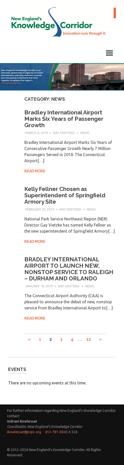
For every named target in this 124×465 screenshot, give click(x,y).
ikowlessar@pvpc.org (24, 432)
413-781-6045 (56, 432)
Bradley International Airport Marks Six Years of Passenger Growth (63, 118)
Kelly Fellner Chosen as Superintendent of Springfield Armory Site (64, 195)
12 (88, 339)
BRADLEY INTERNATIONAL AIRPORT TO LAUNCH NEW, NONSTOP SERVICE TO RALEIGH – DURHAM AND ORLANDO (68, 269)
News (85, 132)
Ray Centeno (64, 132)
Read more (34, 171)
